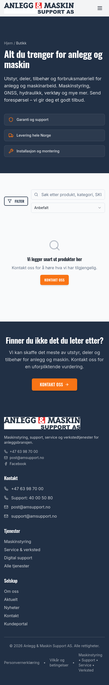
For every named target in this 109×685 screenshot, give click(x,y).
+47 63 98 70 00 (21, 451)
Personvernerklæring (21, 662)
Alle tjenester (16, 565)
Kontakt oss (54, 279)
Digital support (18, 557)
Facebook (15, 463)
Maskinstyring (17, 541)
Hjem (8, 43)
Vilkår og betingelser (59, 662)
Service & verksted (22, 549)
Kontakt (11, 615)
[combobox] (68, 208)
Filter (16, 201)
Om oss (11, 591)
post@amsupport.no (24, 457)
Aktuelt (11, 599)
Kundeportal (16, 623)
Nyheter (11, 607)
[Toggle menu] (100, 8)
